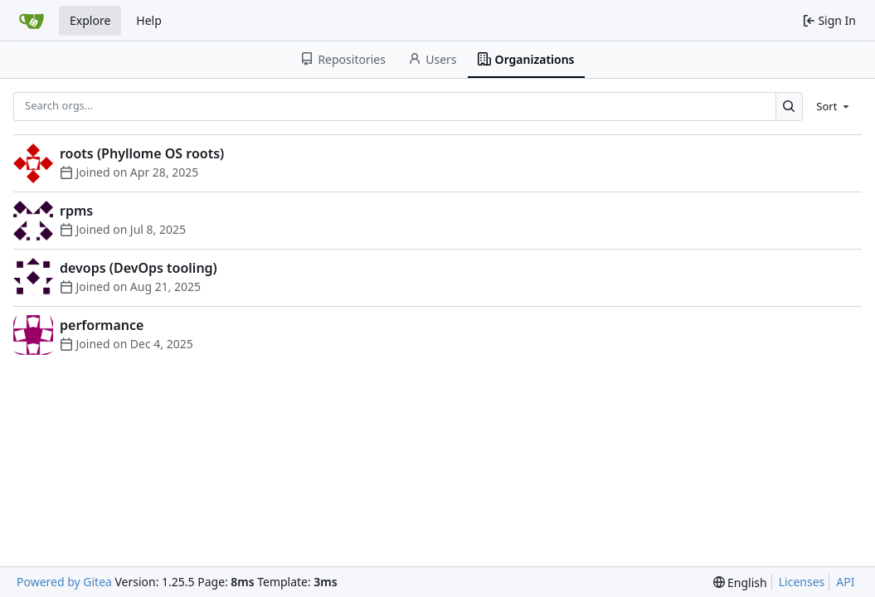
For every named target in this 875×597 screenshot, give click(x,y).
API (845, 582)
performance (101, 325)
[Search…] (789, 106)
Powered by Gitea (64, 582)
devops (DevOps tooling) (138, 268)
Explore (90, 20)
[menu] (834, 106)
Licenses (802, 582)
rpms (76, 210)
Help (149, 20)
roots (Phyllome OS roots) (142, 153)
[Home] (31, 21)
